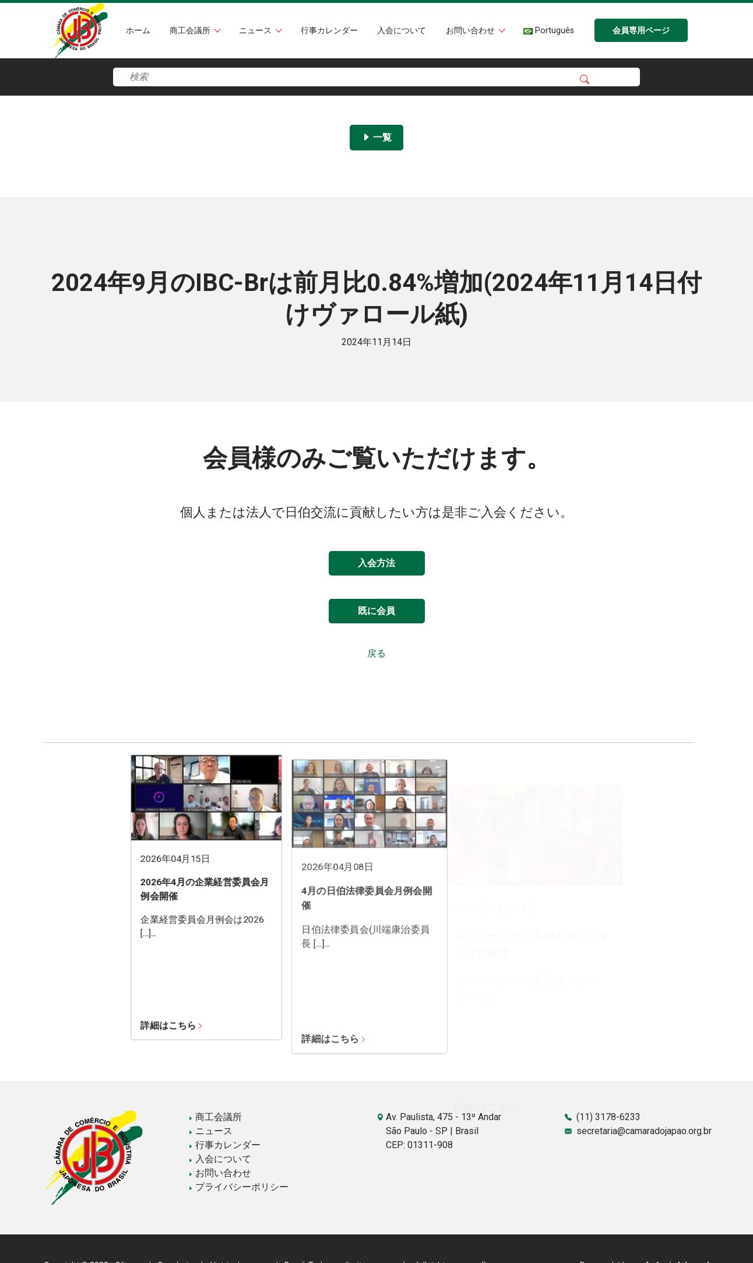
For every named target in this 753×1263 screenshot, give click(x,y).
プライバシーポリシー (238, 1186)
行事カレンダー (329, 31)
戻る (376, 653)
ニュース (256, 31)
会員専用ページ (641, 31)
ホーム (138, 31)
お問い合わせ (471, 31)
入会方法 (376, 563)
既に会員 (376, 610)
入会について (401, 31)
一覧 (376, 137)
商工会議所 (191, 31)
